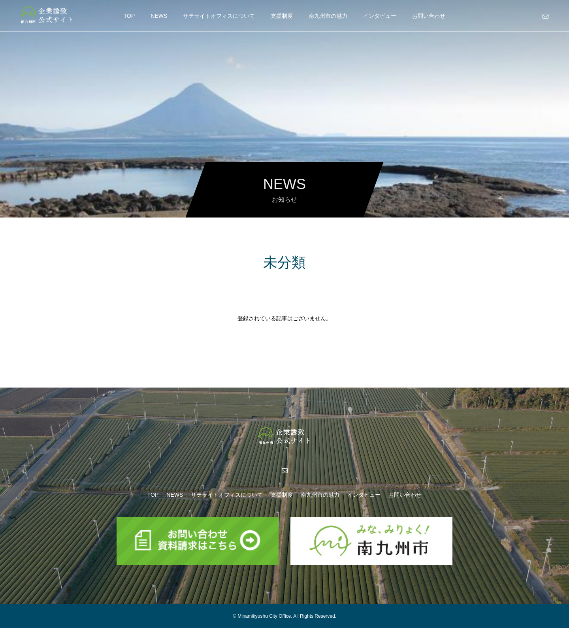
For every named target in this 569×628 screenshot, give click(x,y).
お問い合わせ (428, 16)
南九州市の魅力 (328, 16)
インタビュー (379, 16)
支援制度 (282, 16)
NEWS (159, 16)
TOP (129, 16)
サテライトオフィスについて (219, 16)
